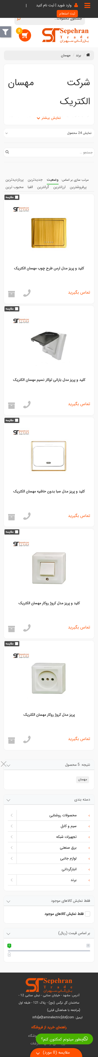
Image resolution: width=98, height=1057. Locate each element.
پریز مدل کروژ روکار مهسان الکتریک (49, 715)
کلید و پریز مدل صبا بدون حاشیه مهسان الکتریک (49, 491)
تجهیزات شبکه (71, 837)
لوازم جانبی (73, 859)
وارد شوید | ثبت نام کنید (54, 5)
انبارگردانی (74, 869)
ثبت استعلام (67, 13)
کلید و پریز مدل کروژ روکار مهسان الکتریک (49, 603)
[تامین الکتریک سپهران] (65, 35)
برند (79, 880)
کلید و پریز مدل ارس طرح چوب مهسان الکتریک (49, 268)
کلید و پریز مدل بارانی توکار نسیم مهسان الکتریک (49, 380)
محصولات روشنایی (68, 816)
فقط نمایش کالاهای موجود (64, 914)
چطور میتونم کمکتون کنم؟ (64, 1039)
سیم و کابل (74, 826)
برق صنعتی (73, 848)
